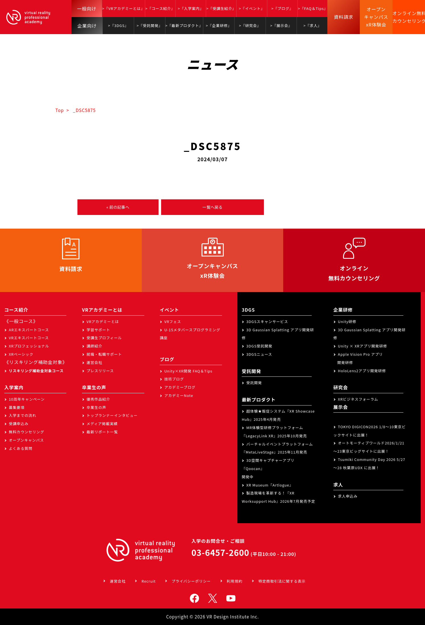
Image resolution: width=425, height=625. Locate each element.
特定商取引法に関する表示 (282, 581)
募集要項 (16, 407)
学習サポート (98, 329)
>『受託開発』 (150, 25)
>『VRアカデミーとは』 (123, 8)
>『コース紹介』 (160, 8)
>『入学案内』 (191, 8)
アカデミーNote (178, 395)
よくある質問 (20, 448)
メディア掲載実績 (102, 423)
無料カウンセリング (26, 431)
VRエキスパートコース (29, 337)
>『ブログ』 (282, 8)
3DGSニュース (259, 354)
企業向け (87, 25)
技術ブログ (174, 379)
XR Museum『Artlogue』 (269, 485)
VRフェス (172, 321)
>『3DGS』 (118, 25)
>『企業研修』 (219, 25)
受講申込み (18, 423)
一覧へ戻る (212, 207)
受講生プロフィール (104, 337)
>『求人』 (312, 25)
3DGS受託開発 (259, 346)
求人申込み (348, 496)
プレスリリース (100, 370)
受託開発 (254, 382)
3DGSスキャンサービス (267, 321)
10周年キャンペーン (27, 399)
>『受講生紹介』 (221, 8)
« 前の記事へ (117, 207)
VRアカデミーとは (103, 321)
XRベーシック (21, 354)
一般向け (87, 8)
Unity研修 (347, 321)
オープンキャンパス (26, 440)
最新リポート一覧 (102, 431)
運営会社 (94, 362)
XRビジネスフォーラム (358, 399)
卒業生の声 (96, 407)
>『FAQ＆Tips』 (313, 8)
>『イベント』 (252, 8)
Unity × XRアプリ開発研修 (362, 346)
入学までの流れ (22, 415)
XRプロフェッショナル (29, 346)
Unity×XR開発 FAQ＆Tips (188, 371)
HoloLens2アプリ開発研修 (362, 370)
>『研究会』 (250, 25)
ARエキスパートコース (29, 329)
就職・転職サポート (104, 354)
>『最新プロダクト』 (184, 25)
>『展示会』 (281, 25)
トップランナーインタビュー (112, 415)
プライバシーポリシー (191, 581)
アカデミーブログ (180, 387)
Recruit (148, 581)
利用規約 (235, 581)
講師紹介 (94, 346)
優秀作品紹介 (98, 399)
